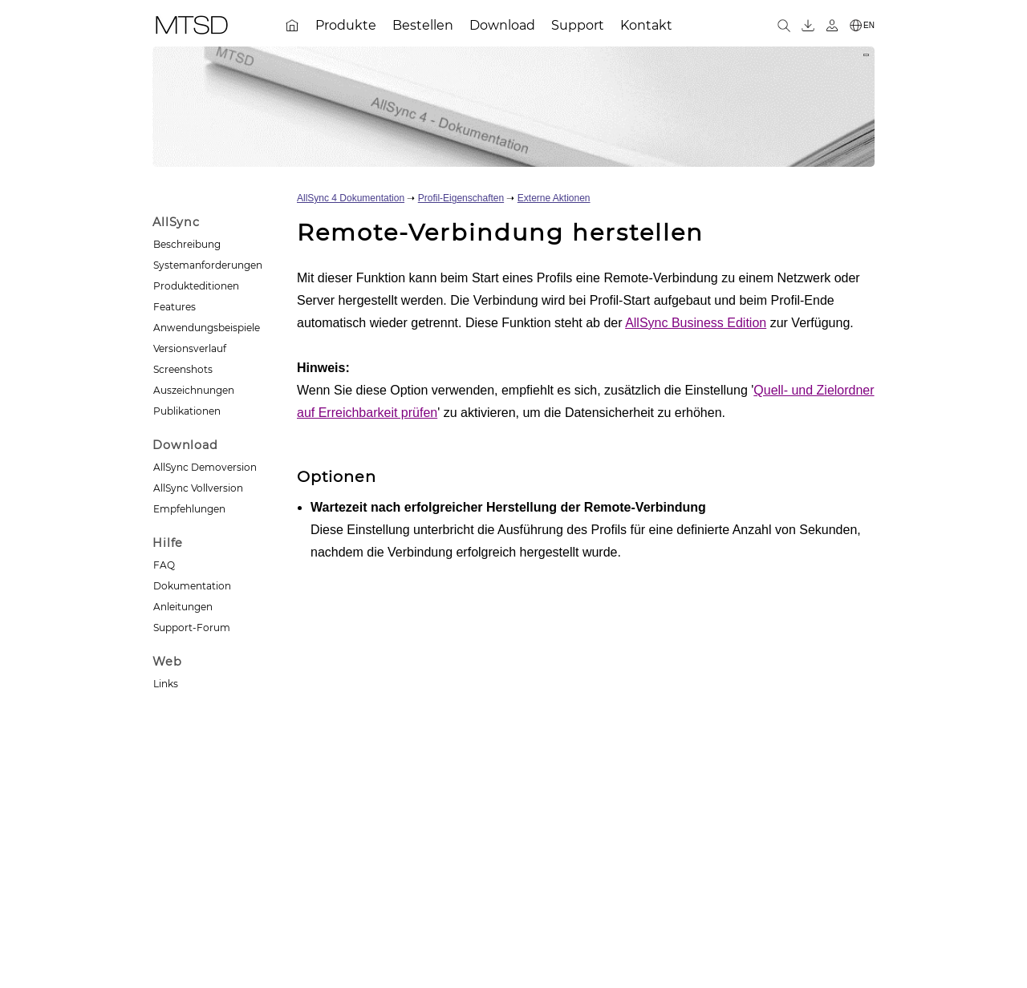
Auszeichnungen (193, 390)
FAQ (164, 565)
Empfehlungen (189, 509)
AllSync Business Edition (695, 323)
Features (174, 307)
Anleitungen (183, 607)
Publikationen (187, 411)
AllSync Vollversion (198, 488)
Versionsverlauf (189, 348)
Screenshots (183, 369)
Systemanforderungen (207, 265)
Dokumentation (192, 586)
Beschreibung (187, 244)
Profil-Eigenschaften (461, 198)
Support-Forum (191, 628)
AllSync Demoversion (205, 467)
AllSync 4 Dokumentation (350, 198)
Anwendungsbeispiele (206, 328)
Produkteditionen (196, 286)
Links (165, 684)
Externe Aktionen (554, 198)
